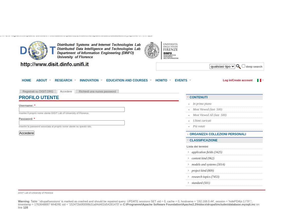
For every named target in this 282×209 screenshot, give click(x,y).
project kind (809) (203, 170)
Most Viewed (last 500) (207, 109)
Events (181, 80)
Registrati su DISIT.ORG (38, 91)
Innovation (89, 80)
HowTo (161, 80)
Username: (27, 105)
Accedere (66, 91)
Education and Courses (127, 80)
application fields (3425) (207, 152)
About (41, 80)
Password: (27, 118)
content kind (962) (203, 158)
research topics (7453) (206, 177)
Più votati (199, 126)
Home (26, 80)
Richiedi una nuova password (97, 91)
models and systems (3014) (208, 164)
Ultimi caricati (202, 120)
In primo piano (202, 104)
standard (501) (201, 183)
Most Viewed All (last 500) (210, 115)
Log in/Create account (238, 80)
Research (63, 80)
